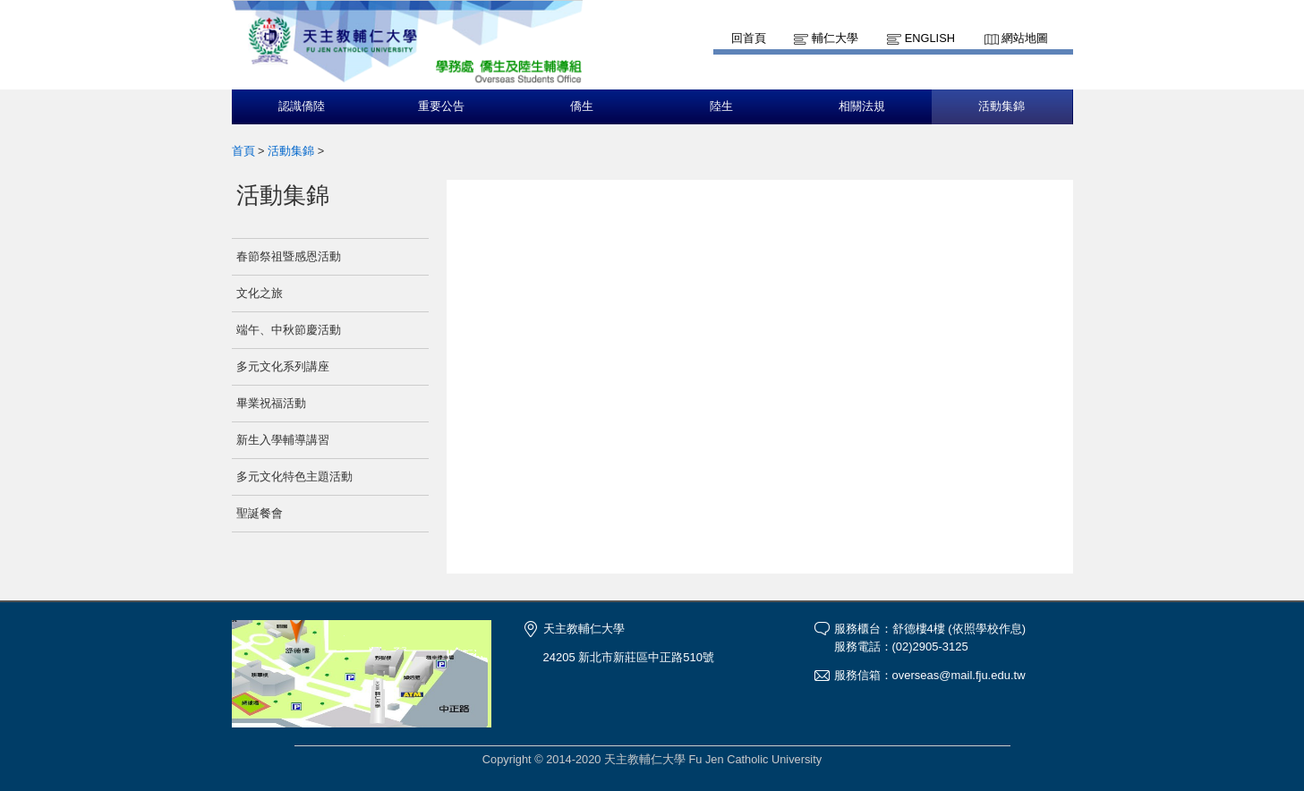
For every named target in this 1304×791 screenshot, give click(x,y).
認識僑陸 (301, 106)
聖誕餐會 (259, 513)
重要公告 (441, 106)
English (930, 38)
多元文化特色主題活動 (294, 476)
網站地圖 (1024, 38)
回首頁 (748, 38)
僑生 (581, 106)
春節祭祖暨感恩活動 (288, 256)
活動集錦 (1001, 106)
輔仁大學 (835, 38)
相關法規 (862, 106)
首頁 (243, 150)
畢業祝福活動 (271, 403)
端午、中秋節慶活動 (288, 329)
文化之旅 (259, 293)
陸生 (721, 106)
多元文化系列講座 (282, 366)
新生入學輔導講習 (282, 440)
